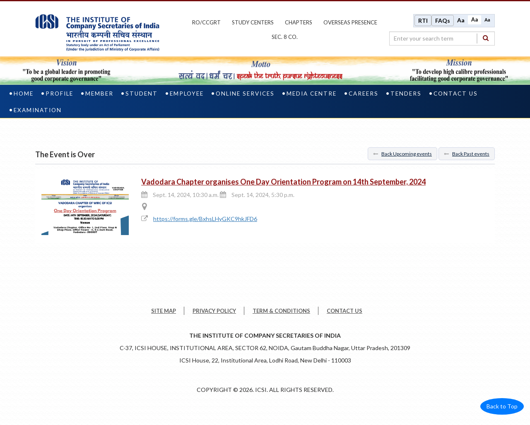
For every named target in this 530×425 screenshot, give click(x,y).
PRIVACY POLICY (214, 310)
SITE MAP (163, 310)
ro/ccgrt (206, 22)
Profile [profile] (59, 92)
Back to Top (502, 405)
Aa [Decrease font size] (487, 19)
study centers (253, 22)
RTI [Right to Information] (423, 20)
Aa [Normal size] (474, 19)
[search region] (442, 38)
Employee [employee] (187, 92)
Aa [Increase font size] (461, 19)
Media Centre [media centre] (312, 92)
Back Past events (466, 153)
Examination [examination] (38, 109)
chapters (298, 22)
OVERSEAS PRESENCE (350, 22)
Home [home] (24, 92)
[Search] (486, 38)
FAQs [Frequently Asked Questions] (442, 20)
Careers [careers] (363, 92)
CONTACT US (344, 310)
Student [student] (141, 92)
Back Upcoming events (402, 153)
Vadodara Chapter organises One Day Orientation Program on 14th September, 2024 (283, 181)
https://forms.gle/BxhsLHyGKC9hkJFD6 (205, 218)
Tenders (406, 92)
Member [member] (99, 92)
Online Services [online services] (245, 92)
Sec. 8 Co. (285, 37)
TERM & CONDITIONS (281, 310)
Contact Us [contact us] (456, 92)
